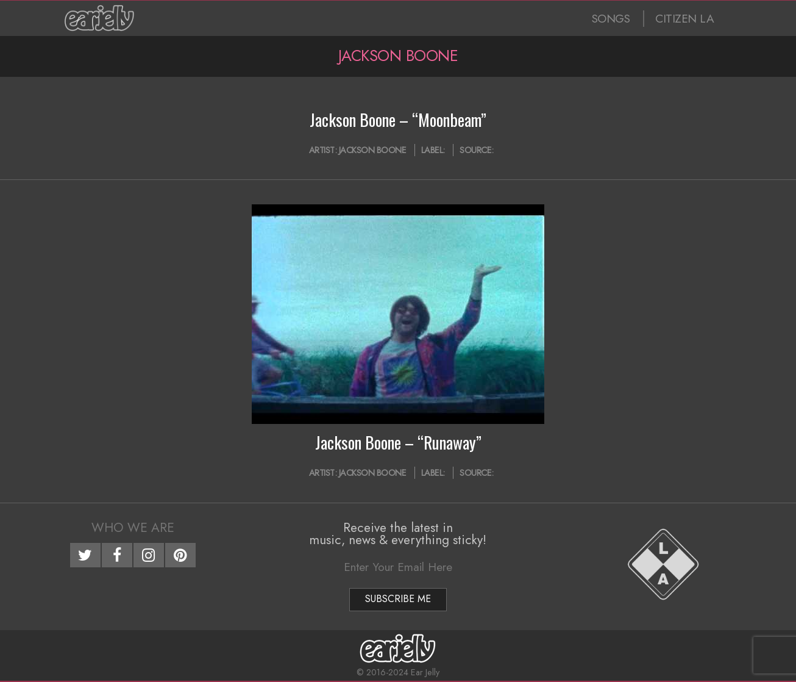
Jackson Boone (373, 150)
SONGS (611, 18)
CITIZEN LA (684, 18)
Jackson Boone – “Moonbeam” (398, 119)
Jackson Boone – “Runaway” (398, 442)
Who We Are (132, 528)
